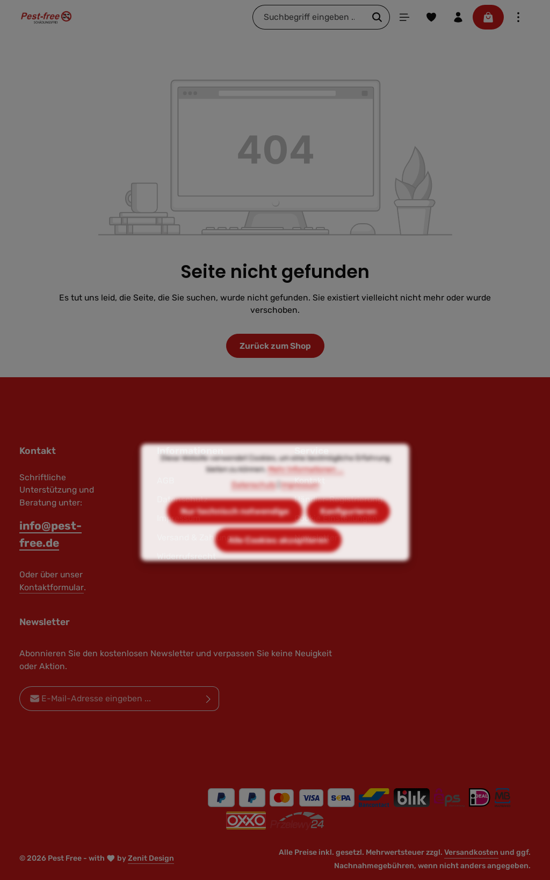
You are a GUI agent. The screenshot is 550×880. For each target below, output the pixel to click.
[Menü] (404, 17)
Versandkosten (471, 852)
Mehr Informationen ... (306, 486)
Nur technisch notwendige (234, 528)
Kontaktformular (51, 587)
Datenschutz (253, 502)
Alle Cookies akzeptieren (278, 557)
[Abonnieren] (208, 699)
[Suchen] (377, 17)
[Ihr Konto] (458, 17)
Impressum (300, 502)
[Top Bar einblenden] (518, 17)
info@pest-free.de (50, 534)
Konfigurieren (348, 528)
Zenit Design (151, 858)
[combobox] (308, 17)
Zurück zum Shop (275, 346)
